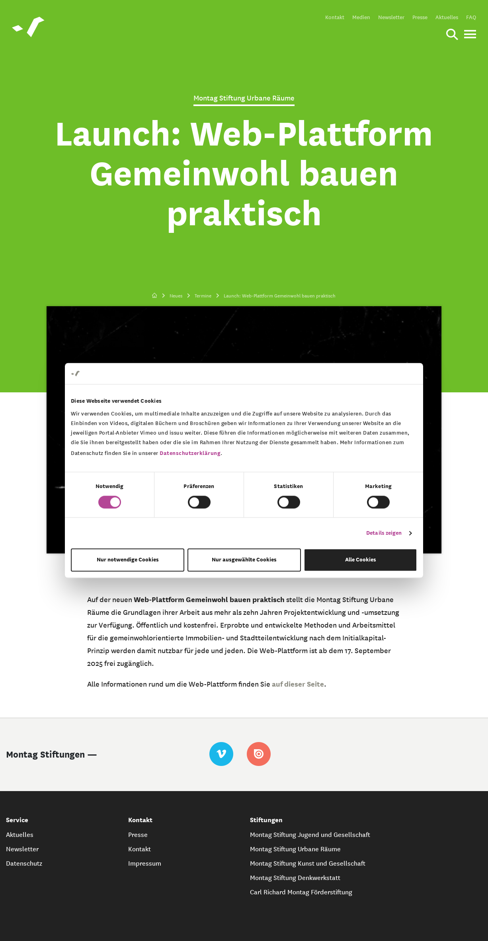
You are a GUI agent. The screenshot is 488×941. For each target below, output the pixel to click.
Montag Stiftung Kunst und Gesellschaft (307, 863)
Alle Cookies (360, 560)
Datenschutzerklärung (190, 453)
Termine (203, 296)
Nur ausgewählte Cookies (244, 560)
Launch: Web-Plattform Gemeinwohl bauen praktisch (280, 296)
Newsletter (391, 17)
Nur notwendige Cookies (128, 560)
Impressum (144, 863)
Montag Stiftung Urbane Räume (295, 849)
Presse (419, 17)
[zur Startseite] (154, 296)
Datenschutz (24, 863)
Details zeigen (384, 533)
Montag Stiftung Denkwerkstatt (295, 878)
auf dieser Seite (298, 684)
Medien (361, 17)
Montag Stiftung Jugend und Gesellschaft (310, 835)
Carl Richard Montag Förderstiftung (301, 892)
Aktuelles (446, 17)
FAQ (471, 17)
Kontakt (334, 17)
